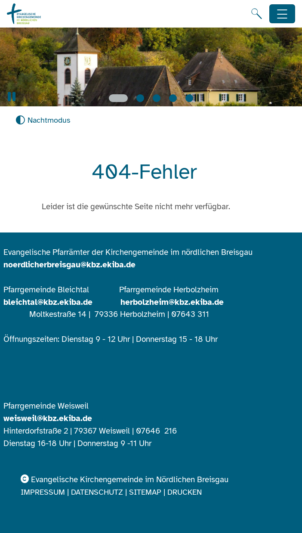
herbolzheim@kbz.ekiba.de (172, 302)
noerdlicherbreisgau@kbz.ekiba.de (69, 265)
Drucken (184, 492)
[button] (11, 96)
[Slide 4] (172, 98)
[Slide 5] (189, 98)
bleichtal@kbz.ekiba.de (47, 302)
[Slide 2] (140, 98)
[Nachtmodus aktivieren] (42, 120)
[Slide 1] (118, 98)
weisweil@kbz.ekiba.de (47, 418)
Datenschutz (97, 492)
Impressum (43, 492)
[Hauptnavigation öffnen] (282, 14)
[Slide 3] (156, 98)
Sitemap (145, 492)
